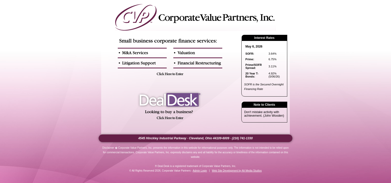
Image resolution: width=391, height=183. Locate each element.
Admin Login (200, 170)
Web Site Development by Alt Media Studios (237, 170)
